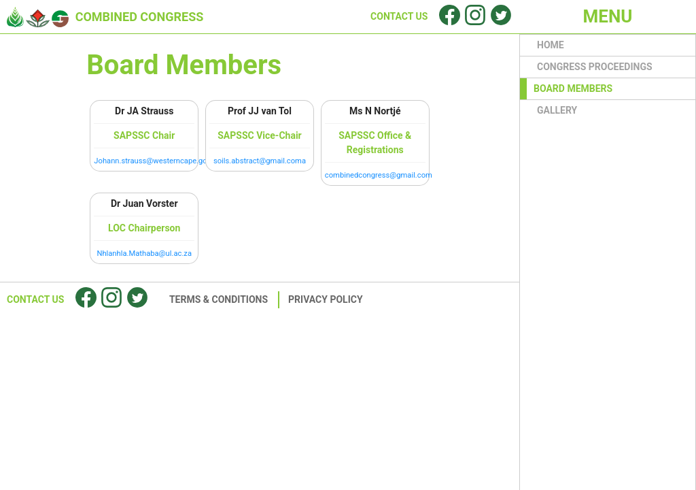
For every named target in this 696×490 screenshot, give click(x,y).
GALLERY (557, 110)
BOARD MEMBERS (573, 88)
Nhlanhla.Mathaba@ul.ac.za (144, 253)
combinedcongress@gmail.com (378, 175)
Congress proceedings (594, 66)
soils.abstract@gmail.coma (259, 161)
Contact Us (35, 299)
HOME (550, 44)
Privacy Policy (325, 299)
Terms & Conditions (218, 299)
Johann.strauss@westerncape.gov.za (157, 161)
